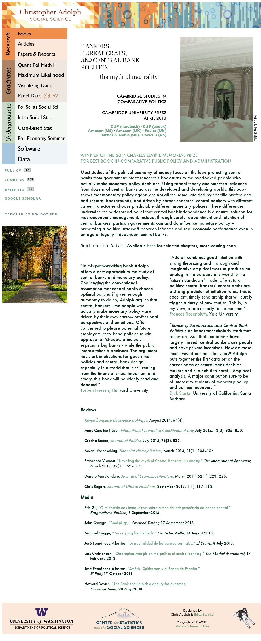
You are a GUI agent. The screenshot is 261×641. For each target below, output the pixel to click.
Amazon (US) (100, 131)
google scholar (23, 198)
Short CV (15, 180)
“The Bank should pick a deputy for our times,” (150, 583)
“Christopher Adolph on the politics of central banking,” (159, 553)
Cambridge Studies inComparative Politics (141, 98)
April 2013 (155, 118)
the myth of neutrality (129, 77)
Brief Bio (15, 189)
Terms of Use (199, 626)
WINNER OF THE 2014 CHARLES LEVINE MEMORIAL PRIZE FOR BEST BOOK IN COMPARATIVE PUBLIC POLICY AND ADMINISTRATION (156, 158)
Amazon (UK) (128, 131)
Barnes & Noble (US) (119, 135)
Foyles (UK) (155, 131)
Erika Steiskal (204, 614)
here (151, 245)
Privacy (181, 626)
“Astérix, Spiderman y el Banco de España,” (164, 568)
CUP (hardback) (125, 126)
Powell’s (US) (154, 135)
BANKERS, (96, 47)
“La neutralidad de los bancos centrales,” (161, 543)
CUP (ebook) (154, 126)
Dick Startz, (180, 393)
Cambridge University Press (134, 112)
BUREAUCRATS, (104, 54)
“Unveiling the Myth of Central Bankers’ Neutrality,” (160, 460)
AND (86, 60)
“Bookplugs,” (119, 522)
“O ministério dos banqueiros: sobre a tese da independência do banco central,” (164, 507)
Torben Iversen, (95, 390)
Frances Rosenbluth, (188, 314)
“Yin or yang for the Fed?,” (134, 533)
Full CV (13, 170)
